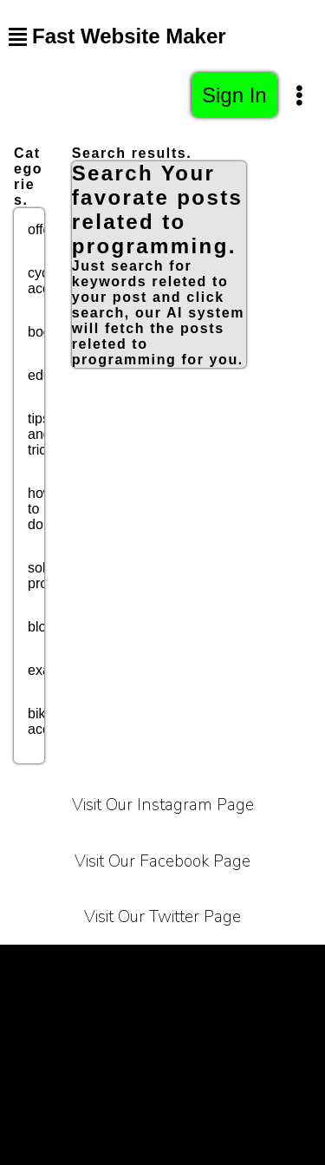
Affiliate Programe (69, 1052)
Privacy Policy (193, 966)
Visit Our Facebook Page (162, 861)
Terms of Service (66, 966)
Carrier (289, 966)
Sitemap (162, 1096)
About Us (112, 1009)
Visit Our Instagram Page (163, 805)
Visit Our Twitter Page (162, 917)
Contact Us (206, 1009)
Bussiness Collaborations (233, 1052)
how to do (40, 509)
